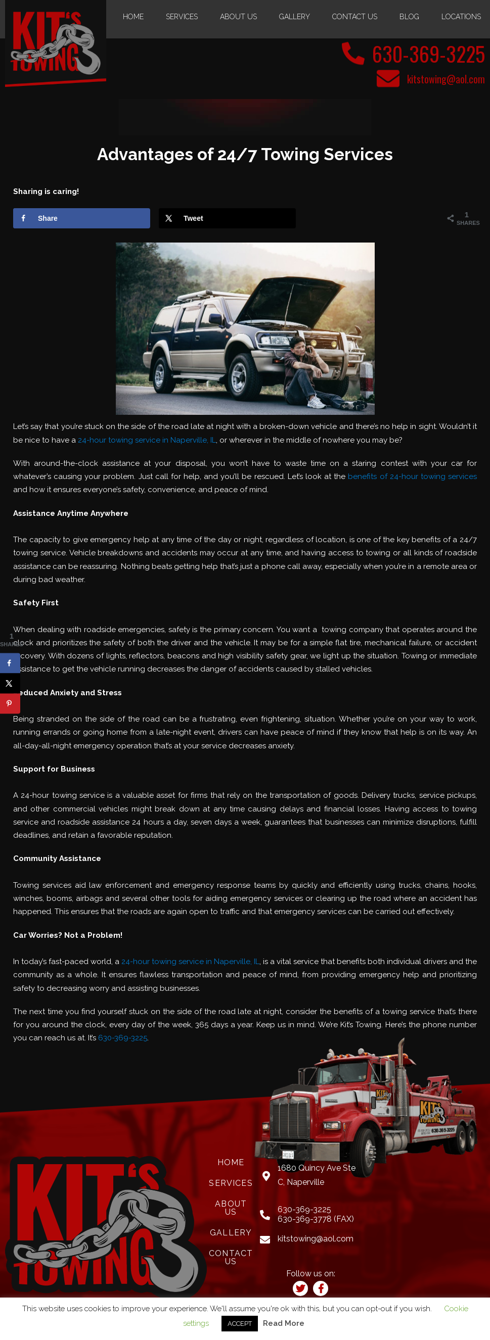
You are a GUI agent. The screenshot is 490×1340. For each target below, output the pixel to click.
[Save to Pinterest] (10, 703)
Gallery (294, 17)
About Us (238, 17)
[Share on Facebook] (81, 218)
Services (182, 17)
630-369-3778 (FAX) (316, 1219)
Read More (283, 1323)
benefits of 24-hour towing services (412, 476)
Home (133, 17)
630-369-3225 (428, 53)
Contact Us (354, 17)
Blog (409, 17)
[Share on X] (227, 218)
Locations (461, 17)
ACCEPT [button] (240, 1323)
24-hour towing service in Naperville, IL (147, 440)
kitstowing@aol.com (446, 78)
